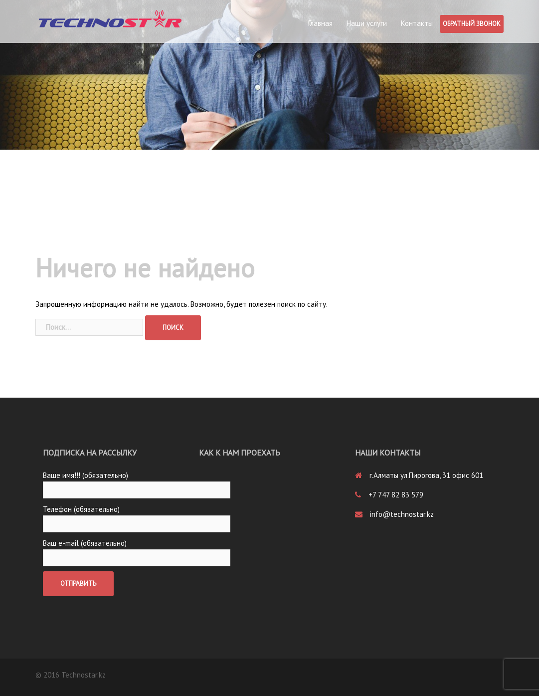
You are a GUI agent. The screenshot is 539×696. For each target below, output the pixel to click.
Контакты (417, 23)
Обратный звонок (472, 23)
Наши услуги (367, 23)
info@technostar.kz (402, 514)
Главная (320, 23)
